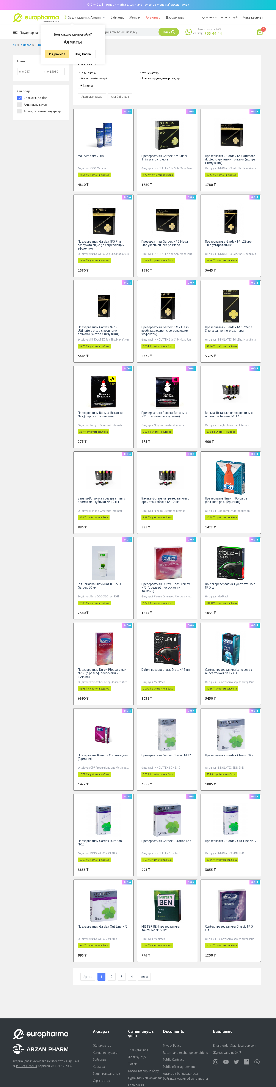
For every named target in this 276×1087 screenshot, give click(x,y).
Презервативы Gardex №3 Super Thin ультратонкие (164, 160)
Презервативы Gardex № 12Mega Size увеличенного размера (228, 331)
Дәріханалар (175, 17)
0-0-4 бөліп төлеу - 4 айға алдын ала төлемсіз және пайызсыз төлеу (138, 4)
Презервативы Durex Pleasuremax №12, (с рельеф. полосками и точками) (102, 675)
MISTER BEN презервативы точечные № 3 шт (160, 931)
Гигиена (88, 88)
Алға (144, 979)
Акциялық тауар (92, 99)
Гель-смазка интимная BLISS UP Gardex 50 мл (100, 588)
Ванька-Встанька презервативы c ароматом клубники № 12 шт (101, 502)
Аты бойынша (120, 99)
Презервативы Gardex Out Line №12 (230, 843)
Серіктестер (101, 1081)
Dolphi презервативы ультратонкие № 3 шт (230, 588)
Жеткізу (135, 17)
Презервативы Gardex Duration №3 (166, 843)
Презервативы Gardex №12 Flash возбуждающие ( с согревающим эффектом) (165, 333)
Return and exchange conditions (185, 1053)
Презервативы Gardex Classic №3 (229, 758)
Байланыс (117, 17)
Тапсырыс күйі (228, 17)
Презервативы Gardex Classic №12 (166, 758)
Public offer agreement (179, 1067)
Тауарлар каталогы (30, 32)
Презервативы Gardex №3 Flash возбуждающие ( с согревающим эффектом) (101, 247)
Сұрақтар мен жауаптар (145, 1078)
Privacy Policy (172, 1045)
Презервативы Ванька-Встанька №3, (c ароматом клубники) (164, 417)
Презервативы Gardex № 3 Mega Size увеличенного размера (164, 246)
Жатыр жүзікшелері (94, 78)
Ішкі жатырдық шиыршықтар (161, 78)
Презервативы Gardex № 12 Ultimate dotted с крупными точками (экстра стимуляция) (98, 333)
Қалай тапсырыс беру (143, 1071)
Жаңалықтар (102, 1045)
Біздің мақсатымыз (106, 1073)
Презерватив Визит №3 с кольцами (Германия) (103, 759)
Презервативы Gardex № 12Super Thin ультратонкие (229, 246)
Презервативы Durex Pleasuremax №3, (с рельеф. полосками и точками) (165, 589)
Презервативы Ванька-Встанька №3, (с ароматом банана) (101, 417)
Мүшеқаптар (150, 73)
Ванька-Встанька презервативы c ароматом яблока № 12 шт (165, 502)
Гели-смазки (88, 73)
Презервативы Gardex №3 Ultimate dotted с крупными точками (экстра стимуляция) (230, 161)
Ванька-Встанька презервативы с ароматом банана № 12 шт (229, 417)
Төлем (132, 1064)
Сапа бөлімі (136, 1085)
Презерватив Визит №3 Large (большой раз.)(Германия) (226, 502)
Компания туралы (105, 1053)
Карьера (99, 1067)
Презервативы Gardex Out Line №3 (102, 929)
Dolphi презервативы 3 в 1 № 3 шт (165, 672)
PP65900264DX (26, 1066)
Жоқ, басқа (82, 54)
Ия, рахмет (57, 54)
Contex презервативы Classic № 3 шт (229, 931)
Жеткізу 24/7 (137, 1057)
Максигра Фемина (91, 158)
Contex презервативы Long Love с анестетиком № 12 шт (228, 674)
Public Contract (173, 1059)
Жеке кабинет (253, 17)
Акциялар (153, 17)
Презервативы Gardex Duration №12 (100, 845)
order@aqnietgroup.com (239, 1045)
